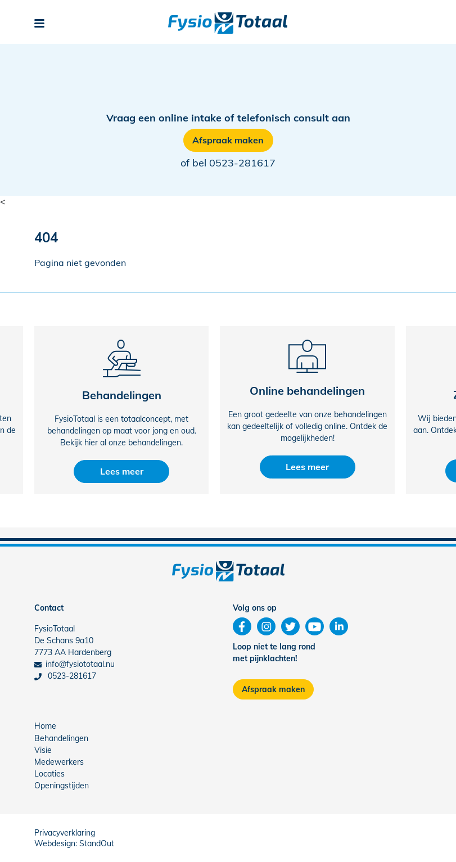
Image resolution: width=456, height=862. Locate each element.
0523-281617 (242, 162)
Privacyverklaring (64, 833)
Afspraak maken (228, 140)
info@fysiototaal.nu (74, 664)
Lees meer (121, 471)
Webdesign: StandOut (74, 843)
